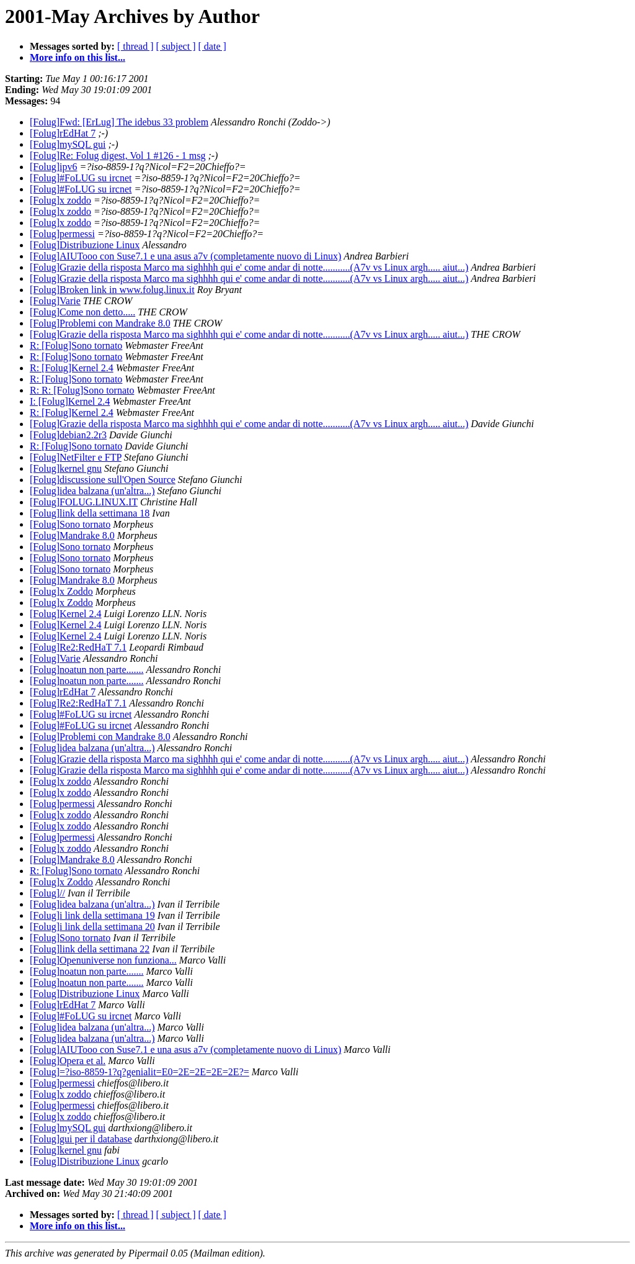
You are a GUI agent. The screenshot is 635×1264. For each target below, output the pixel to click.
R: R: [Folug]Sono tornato (82, 390)
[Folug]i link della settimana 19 (92, 915)
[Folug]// (47, 893)
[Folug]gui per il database (81, 1139)
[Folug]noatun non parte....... (87, 669)
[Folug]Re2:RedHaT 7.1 (78, 647)
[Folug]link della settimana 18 (89, 513)
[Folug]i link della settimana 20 (92, 926)
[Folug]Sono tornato (70, 524)
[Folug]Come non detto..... (82, 312)
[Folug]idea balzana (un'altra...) (92, 490)
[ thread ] (135, 46)
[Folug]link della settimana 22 (89, 949)
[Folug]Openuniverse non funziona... (103, 960)
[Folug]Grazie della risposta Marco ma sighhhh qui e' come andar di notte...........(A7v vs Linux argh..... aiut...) (249, 267)
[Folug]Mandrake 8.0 (72, 535)
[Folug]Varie (55, 301)
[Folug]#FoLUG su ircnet (80, 178)
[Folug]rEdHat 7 (62, 133)
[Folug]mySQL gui (68, 144)
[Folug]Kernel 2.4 (66, 613)
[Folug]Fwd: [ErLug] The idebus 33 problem (119, 122)
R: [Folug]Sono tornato (76, 345)
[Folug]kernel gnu (66, 468)
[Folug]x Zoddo (61, 591)
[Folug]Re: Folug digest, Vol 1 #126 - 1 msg (117, 155)
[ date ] (212, 46)
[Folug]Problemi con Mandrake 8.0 (100, 323)
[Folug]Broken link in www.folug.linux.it (112, 289)
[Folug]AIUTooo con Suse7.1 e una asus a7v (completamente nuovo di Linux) (185, 256)
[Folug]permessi (62, 233)
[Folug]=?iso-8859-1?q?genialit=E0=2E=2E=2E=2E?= (139, 1072)
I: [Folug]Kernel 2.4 (70, 401)
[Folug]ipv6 (53, 166)
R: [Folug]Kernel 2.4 (71, 368)
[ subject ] (176, 46)
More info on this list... (77, 57)
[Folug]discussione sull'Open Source (102, 479)
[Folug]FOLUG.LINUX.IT (84, 502)
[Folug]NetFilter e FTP (76, 457)
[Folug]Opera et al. (67, 1060)
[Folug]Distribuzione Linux (85, 245)
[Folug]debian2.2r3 (68, 435)
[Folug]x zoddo (60, 200)
